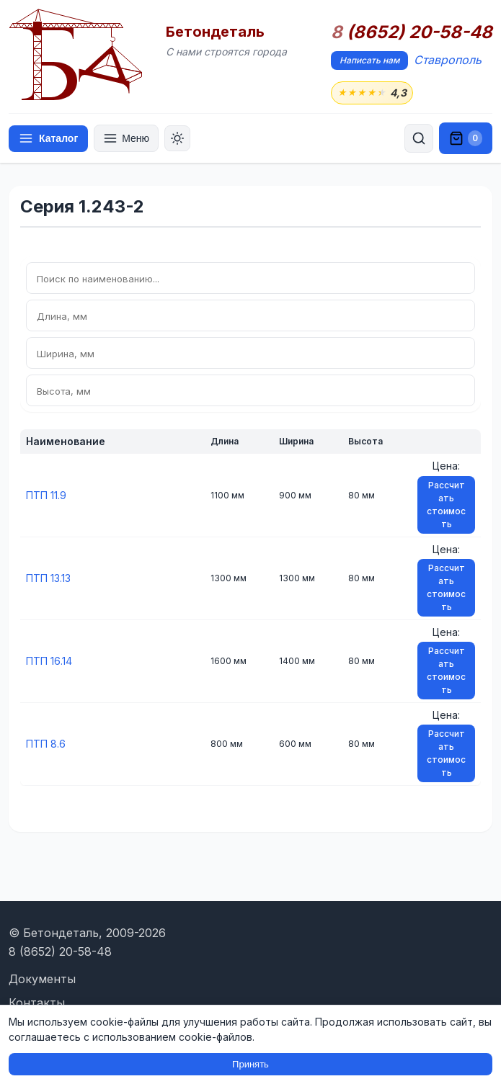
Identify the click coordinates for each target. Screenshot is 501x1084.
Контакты (37, 1002)
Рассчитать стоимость (446, 504)
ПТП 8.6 (46, 744)
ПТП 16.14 (49, 661)
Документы (42, 979)
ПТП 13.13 (48, 578)
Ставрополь (448, 60)
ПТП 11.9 (46, 495)
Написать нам (369, 60)
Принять (250, 1064)
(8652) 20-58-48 (411, 32)
